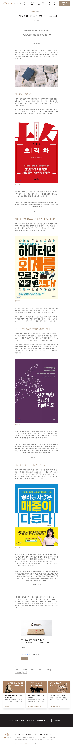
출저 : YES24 (18, 184)
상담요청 (42, 734)
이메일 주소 (23, 647)
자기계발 (33, 12)
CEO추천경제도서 (25, 669)
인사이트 (36, 734)
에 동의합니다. (30, 654)
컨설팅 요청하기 (57, 720)
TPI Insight (36, 20)
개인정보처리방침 (23, 743)
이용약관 (17, 743)
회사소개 (17, 734)
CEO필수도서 (33, 669)
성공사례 (30, 734)
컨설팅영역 (24, 734)
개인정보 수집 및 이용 (27, 654)
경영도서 (40, 669)
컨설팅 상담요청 (64, 3)
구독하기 (24, 659)
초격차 (24, 672)
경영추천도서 (18, 672)
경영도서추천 (47, 669)
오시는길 (48, 734)
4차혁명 (17, 669)
